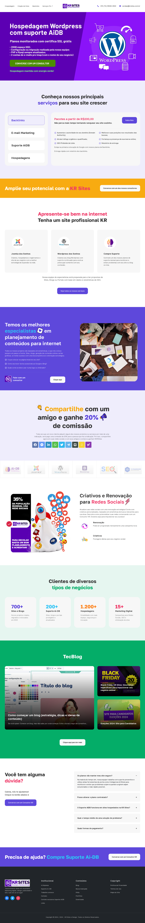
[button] (48, 6)
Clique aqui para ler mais (72, 742)
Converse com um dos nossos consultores (120, 188)
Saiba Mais (129, 120)
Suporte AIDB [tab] (20, 145)
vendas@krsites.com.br (129, 6)
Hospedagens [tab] (20, 158)
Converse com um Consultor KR (20, 803)
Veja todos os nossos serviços (73, 291)
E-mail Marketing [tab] (22, 132)
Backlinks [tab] (18, 120)
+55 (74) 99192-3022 (106, 6)
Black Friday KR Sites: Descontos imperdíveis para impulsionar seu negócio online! (117, 687)
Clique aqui (57, 380)
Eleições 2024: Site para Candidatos (118, 723)
